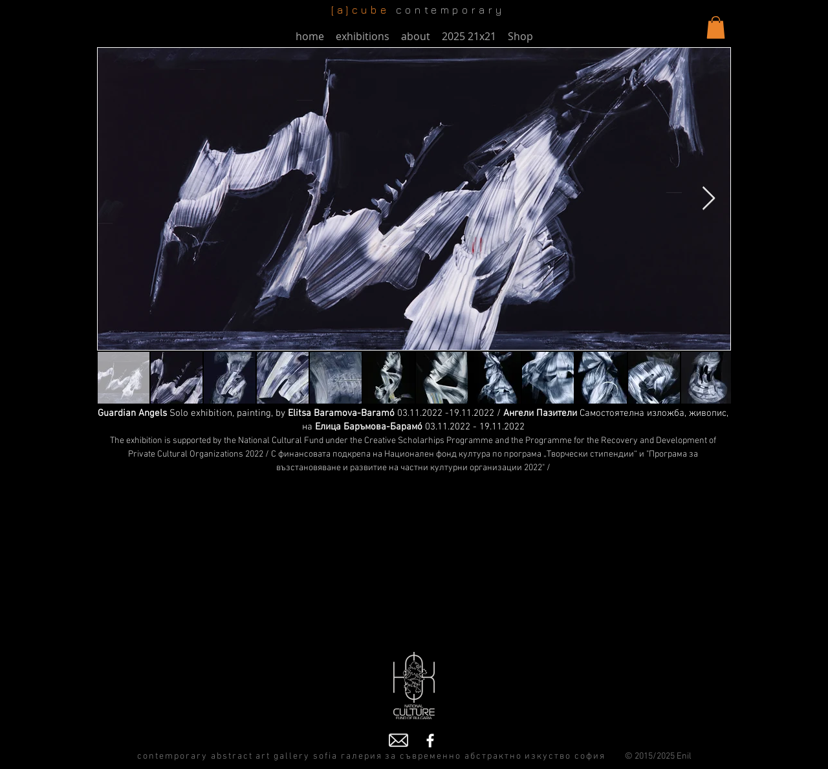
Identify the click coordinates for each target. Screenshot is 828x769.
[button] (715, 27)
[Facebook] (430, 740)
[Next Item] (708, 198)
